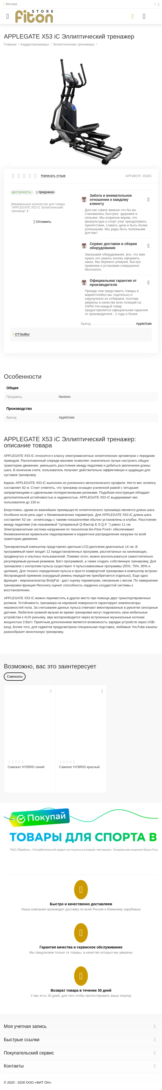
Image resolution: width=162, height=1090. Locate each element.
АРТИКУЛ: (133, 176)
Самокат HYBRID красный (79, 767)
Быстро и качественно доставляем (81, 904)
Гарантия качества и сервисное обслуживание (81, 947)
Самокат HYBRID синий (26, 767)
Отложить (42, 222)
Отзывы (22, 334)
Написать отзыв (53, 176)
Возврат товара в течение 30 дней (81, 990)
